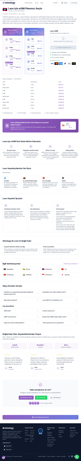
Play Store (7, 449)
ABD (31, 441)
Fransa (26, 430)
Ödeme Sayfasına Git (63, 47)
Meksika (27, 439)
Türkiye (32, 439)
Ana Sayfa (5, 13)
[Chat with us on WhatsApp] (77, 457)
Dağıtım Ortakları (51, 440)
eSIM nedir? (21, 311)
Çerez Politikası (51, 456)
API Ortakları (50, 442)
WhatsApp (41, 397)
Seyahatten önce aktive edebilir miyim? (59, 292)
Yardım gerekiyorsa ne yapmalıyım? (59, 323)
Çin (26, 441)
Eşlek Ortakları (51, 437)
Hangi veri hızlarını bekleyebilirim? (21, 323)
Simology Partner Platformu (49, 434)
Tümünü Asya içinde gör (71, 263)
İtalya (26, 433)
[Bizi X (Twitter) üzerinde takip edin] (69, 456)
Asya (19, 13)
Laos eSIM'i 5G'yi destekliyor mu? (59, 300)
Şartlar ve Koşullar (61, 456)
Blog (42, 2)
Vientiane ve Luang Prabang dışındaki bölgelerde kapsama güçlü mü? (21, 293)
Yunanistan (27, 435)
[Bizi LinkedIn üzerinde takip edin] (72, 456)
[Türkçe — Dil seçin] (64, 2)
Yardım (60, 436)
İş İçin (36, 2)
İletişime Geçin (26, 397)
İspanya (32, 430)
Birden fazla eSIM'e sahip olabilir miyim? (59, 317)
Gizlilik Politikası (42, 456)
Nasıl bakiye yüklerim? (21, 300)
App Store (7, 446)
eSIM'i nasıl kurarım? (21, 317)
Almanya (32, 433)
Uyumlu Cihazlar (74, 433)
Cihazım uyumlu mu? (59, 311)
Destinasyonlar (28, 2)
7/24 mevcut (55, 397)
